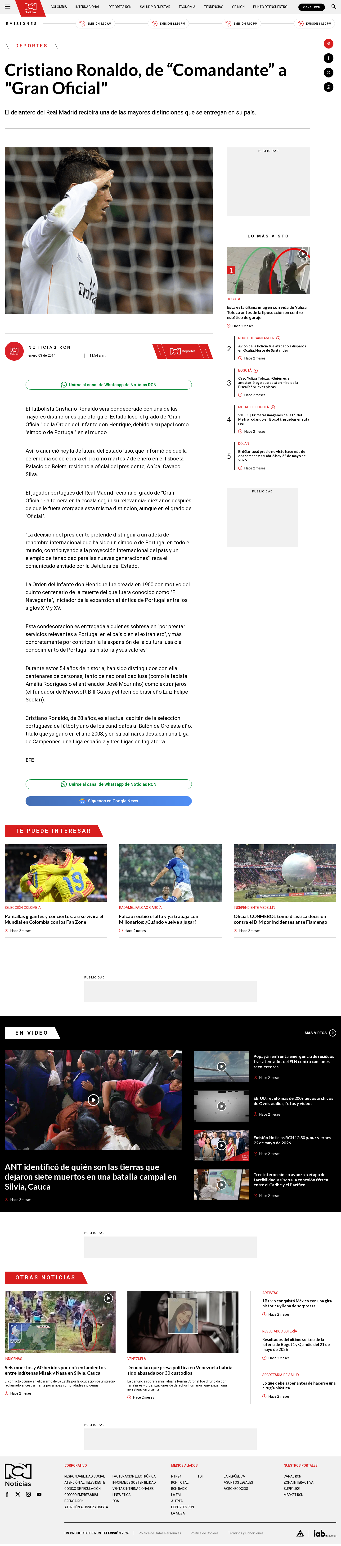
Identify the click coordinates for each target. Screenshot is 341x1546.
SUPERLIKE (292, 1489)
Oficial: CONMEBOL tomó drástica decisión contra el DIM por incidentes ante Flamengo (281, 919)
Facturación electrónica (134, 1477)
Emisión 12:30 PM (168, 24)
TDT (200, 1477)
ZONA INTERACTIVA (299, 1483)
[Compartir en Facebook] (328, 58)
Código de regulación (82, 1493)
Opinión (238, 7)
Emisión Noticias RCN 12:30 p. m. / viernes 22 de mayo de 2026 (293, 1141)
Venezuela (137, 1359)
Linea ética (121, 1499)
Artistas (270, 1293)
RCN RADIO (179, 1489)
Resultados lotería (280, 1332)
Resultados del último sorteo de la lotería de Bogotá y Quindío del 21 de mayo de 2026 (296, 1345)
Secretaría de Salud (280, 1375)
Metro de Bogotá (253, 408)
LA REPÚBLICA (235, 1477)
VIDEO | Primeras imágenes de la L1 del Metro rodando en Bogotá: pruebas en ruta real (274, 420)
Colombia (59, 7)
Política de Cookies (205, 1535)
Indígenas (13, 1359)
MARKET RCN (294, 1495)
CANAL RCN (311, 7)
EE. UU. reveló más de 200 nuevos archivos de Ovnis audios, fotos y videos (294, 1101)
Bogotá (233, 299)
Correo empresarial (82, 1499)
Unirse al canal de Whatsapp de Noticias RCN (109, 385)
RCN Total (180, 1483)
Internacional (87, 7)
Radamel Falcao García (140, 908)
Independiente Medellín (255, 908)
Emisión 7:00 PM (242, 24)
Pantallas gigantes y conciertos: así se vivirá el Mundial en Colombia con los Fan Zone (54, 919)
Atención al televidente (85, 1483)
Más (320, 1033)
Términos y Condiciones (246, 1535)
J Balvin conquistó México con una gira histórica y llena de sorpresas (297, 1304)
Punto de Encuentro (269, 7)
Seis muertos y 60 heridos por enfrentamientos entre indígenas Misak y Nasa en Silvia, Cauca (55, 1371)
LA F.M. (176, 1495)
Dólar (243, 444)
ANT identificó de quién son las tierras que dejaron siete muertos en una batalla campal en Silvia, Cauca (90, 1177)
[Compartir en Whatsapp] (328, 87)
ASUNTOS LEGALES (239, 1483)
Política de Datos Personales (160, 1535)
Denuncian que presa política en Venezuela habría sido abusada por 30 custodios (180, 1371)
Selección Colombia (23, 908)
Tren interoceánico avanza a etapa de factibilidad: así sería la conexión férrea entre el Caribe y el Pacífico (291, 1180)
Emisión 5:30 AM (94, 24)
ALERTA (177, 1502)
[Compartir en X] (328, 72)
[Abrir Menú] (7, 7)
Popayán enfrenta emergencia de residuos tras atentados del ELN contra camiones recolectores (294, 1062)
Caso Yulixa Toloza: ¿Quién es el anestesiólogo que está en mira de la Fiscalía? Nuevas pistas (268, 383)
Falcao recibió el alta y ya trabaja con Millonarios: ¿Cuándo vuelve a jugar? (158, 919)
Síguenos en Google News (109, 801)
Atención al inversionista (76, 1513)
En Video (32, 1033)
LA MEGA (178, 1514)
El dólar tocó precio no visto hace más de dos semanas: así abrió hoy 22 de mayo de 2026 (272, 456)
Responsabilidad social (85, 1477)
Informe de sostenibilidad (125, 1485)
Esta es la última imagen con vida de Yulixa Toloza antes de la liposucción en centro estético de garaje (267, 312)
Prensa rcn (74, 1505)
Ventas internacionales (133, 1493)
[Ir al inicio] (30, 8)
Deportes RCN (120, 7)
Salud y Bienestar (155, 7)
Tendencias (214, 7)
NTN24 (176, 1477)
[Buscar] (334, 7)
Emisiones (21, 24)
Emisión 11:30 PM (315, 24)
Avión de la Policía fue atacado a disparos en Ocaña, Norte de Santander (272, 348)
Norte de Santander (256, 338)
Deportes (32, 46)
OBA (115, 1505)
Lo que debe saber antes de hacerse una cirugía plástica (299, 1386)
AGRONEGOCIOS (236, 1489)
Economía (187, 7)
